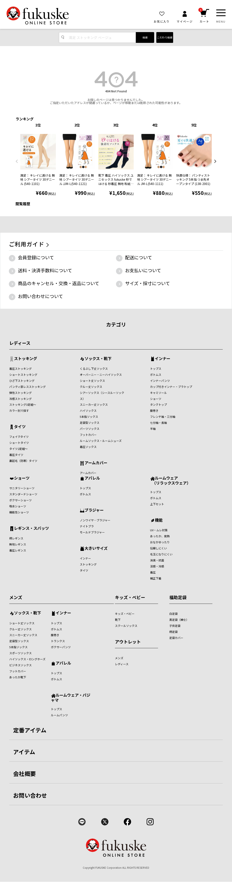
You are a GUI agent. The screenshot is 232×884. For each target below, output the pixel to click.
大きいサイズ (96, 548)
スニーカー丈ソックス (94, 404)
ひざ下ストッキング (21, 381)
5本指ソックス (89, 417)
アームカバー (96, 463)
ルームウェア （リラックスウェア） (170, 480)
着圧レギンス (17, 550)
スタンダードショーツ (23, 494)
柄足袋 (173, 632)
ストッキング (25, 358)
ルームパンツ (59, 715)
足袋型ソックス (89, 423)
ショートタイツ (19, 443)
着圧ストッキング (20, 369)
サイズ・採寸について (147, 283)
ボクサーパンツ (61, 647)
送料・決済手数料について (45, 270)
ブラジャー (94, 510)
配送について (138, 257)
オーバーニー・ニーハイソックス (101, 375)
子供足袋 (174, 626)
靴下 (118, 620)
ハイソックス (88, 411)
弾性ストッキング (20, 393)
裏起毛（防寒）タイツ (23, 461)
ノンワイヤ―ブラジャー (95, 520)
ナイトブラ (87, 526)
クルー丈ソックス (91, 387)
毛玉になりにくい (161, 554)
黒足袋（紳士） (179, 620)
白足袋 (173, 614)
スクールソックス (126, 626)
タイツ (20, 426)
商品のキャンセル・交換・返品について (58, 283)
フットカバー (88, 435)
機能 (159, 520)
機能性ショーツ (19, 512)
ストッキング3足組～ (22, 404)
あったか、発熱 (160, 536)
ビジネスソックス (20, 665)
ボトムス (155, 375)
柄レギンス (16, 538)
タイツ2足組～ (18, 449)
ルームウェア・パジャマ (70, 697)
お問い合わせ (30, 795)
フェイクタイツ (19, 437)
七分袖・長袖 (158, 423)
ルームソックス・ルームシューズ (101, 441)
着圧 (153, 572)
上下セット (157, 504)
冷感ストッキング (20, 399)
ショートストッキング (23, 375)
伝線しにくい (158, 548)
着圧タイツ (16, 455)
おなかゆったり (160, 542)
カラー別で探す (19, 411)
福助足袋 (178, 597)
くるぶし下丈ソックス (94, 369)
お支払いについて (143, 270)
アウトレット (128, 642)
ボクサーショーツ (20, 500)
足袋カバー (176, 638)
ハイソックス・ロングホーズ (27, 659)
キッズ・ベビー (130, 597)
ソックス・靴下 (98, 358)
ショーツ (155, 399)
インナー (162, 358)
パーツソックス (89, 429)
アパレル (92, 478)
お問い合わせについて (40, 296)
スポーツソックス (20, 653)
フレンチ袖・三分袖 (162, 417)
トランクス (58, 641)
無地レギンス (17, 544)
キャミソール (158, 393)
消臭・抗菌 (157, 560)
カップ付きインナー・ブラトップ (171, 387)
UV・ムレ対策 (159, 530)
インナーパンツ (160, 381)
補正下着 (155, 578)
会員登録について (36, 257)
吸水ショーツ (17, 506)
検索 (145, 37)
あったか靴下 (17, 677)
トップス (155, 369)
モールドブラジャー (92, 532)
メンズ (15, 597)
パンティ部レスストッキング (27, 387)
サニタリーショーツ (21, 488)
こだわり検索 (164, 37)
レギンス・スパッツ (31, 528)
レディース (19, 343)
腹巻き (154, 411)
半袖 (153, 429)
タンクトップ (158, 404)
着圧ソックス (88, 447)
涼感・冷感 (157, 566)
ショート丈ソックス (92, 381)
